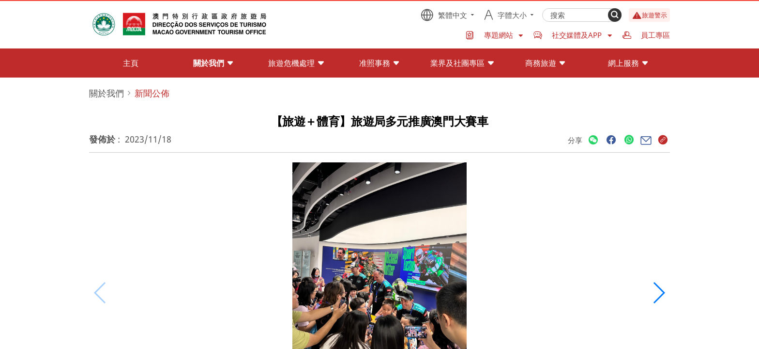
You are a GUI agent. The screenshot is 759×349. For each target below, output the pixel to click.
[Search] (615, 15)
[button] (658, 292)
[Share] (593, 140)
